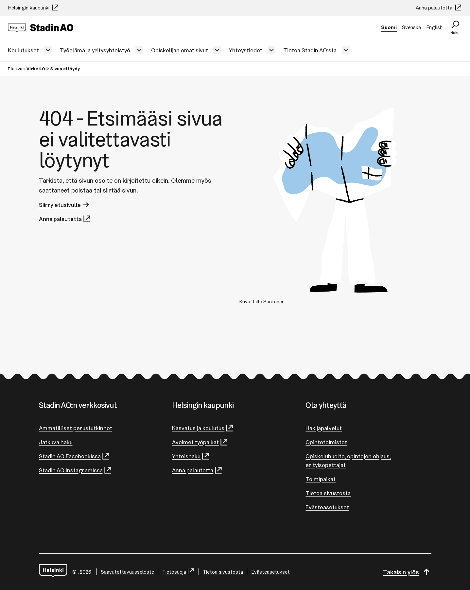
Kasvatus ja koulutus (203, 428)
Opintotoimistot (326, 442)
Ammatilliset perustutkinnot (75, 428)
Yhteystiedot (245, 50)
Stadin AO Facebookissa (74, 456)
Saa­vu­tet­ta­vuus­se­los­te (127, 571)
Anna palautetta (439, 7)
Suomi (389, 27)
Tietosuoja (178, 571)
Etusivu (15, 69)
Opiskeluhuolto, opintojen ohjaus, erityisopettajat (348, 460)
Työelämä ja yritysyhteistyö (95, 50)
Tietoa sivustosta (328, 493)
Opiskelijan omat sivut (179, 50)
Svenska (411, 27)
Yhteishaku (191, 456)
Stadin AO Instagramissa (75, 470)
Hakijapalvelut (323, 428)
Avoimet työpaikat (200, 442)
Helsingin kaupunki (33, 7)
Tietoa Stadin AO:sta (310, 50)
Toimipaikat (320, 479)
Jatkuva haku (56, 442)
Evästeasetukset (327, 507)
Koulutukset (23, 50)
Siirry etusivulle (64, 204)
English (434, 27)
